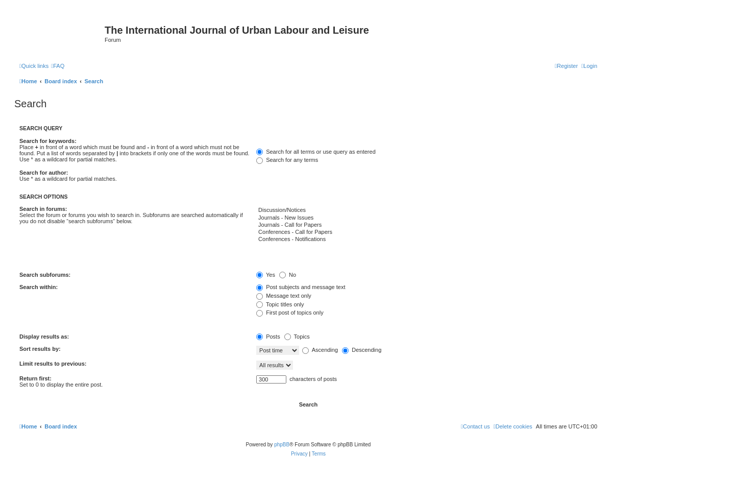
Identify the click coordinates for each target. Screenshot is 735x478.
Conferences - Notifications (426, 239)
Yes (265, 275)
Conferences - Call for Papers (426, 232)
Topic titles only (280, 304)
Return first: (35, 378)
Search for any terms (287, 160)
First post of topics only (290, 312)
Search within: (38, 287)
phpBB (281, 444)
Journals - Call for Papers (426, 225)
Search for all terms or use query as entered (316, 152)
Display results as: (44, 336)
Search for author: (43, 173)
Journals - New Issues (426, 218)
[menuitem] (57, 66)
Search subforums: (44, 275)
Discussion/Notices (426, 210)
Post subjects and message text (300, 287)
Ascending (320, 350)
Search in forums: (43, 209)
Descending (361, 350)
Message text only (283, 296)
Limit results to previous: (52, 364)
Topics (297, 336)
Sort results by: (40, 349)
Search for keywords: (48, 141)
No (287, 275)
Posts (268, 336)
